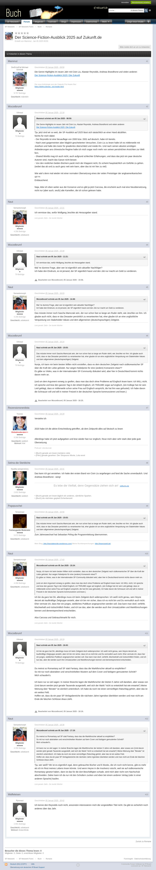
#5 (147, 287)
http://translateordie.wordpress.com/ (57, 543)
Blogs (63, 22)
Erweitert (150, 10)
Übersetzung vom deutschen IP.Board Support (27, 867)
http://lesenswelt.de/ (103, 543)
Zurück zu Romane (143, 841)
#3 (147, 202)
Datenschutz (91, 22)
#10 (146, 554)
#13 (146, 794)
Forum (27, 22)
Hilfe (32, 864)
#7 (147, 408)
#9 (147, 506)
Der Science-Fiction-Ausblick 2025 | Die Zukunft (57, 75)
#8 (147, 463)
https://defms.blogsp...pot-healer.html (49, 87)
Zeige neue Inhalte (135, 22)
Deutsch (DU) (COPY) (18, 864)
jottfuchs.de (124, 486)
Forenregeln (128, 859)
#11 (146, 633)
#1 (147, 61)
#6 (147, 336)
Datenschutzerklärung (142, 859)
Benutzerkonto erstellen (141, 2)
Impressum (76, 22)
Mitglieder (39, 22)
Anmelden (125, 2)
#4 (147, 245)
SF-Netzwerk (13, 22)
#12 (146, 719)
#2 (147, 107)
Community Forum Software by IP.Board (136, 864)
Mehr (106, 22)
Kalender (52, 22)
